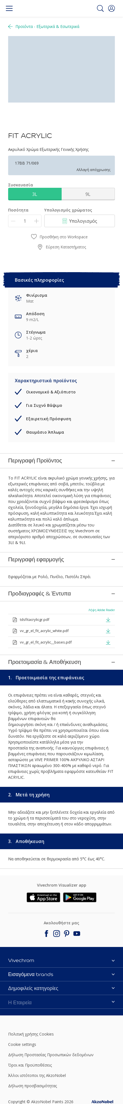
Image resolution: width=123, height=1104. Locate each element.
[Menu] (9, 8)
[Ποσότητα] (24, 221)
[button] (111, 8)
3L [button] (34, 194)
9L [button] (87, 194)
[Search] (100, 8)
